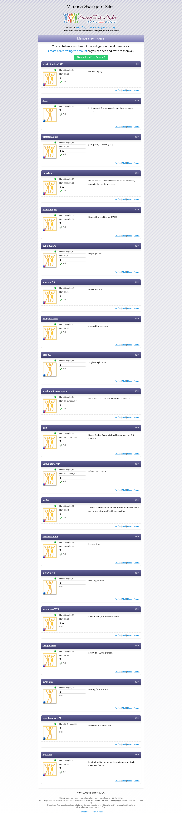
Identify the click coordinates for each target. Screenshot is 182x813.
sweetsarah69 (50, 536)
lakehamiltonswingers (55, 391)
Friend (137, 90)
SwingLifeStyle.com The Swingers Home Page (95, 27)
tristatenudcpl (50, 136)
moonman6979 (51, 609)
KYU (45, 100)
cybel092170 (49, 245)
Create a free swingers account (67, 50)
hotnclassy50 (50, 209)
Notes (129, 90)
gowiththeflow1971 (53, 64)
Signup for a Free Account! (91, 57)
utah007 (47, 354)
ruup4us (47, 173)
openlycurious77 (52, 718)
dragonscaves (50, 318)
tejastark (47, 754)
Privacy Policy (97, 811)
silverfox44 (49, 572)
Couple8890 (49, 645)
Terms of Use (84, 811)
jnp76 (46, 500)
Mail (124, 90)
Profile (118, 90)
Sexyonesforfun (51, 463)
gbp (45, 427)
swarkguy (48, 681)
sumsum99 (49, 282)
